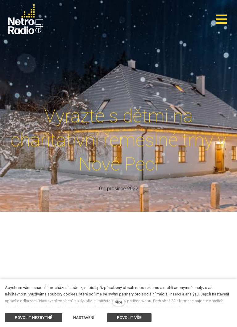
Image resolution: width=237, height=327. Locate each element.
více (118, 302)
